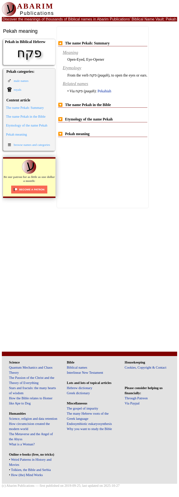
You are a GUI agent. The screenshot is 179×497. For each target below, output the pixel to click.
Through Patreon (136, 398)
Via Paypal (132, 403)
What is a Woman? (21, 444)
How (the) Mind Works (27, 475)
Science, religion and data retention (33, 418)
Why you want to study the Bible (89, 429)
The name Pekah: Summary (25, 108)
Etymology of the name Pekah (26, 125)
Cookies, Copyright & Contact (145, 367)
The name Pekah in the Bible (26, 116)
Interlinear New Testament (85, 372)
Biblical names (77, 367)
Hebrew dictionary (79, 388)
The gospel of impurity (82, 408)
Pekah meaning (16, 134)
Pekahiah (104, 91)
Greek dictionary (78, 393)
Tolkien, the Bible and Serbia (31, 470)
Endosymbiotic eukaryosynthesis (89, 424)
